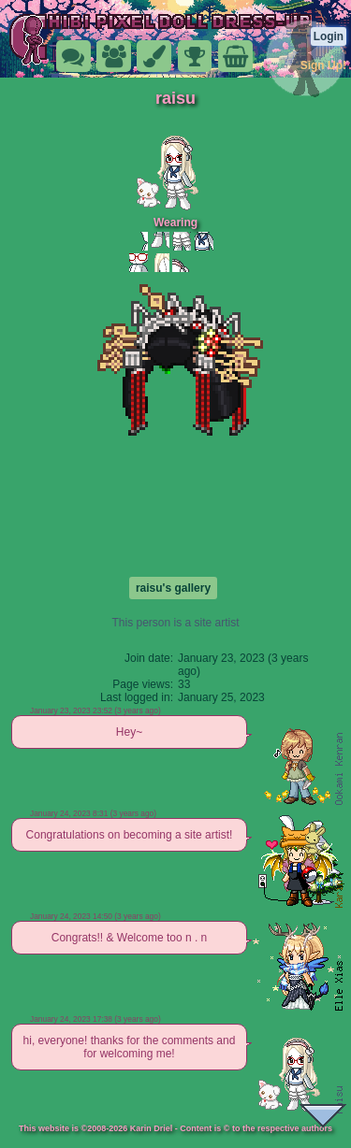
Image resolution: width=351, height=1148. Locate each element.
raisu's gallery (173, 588)
